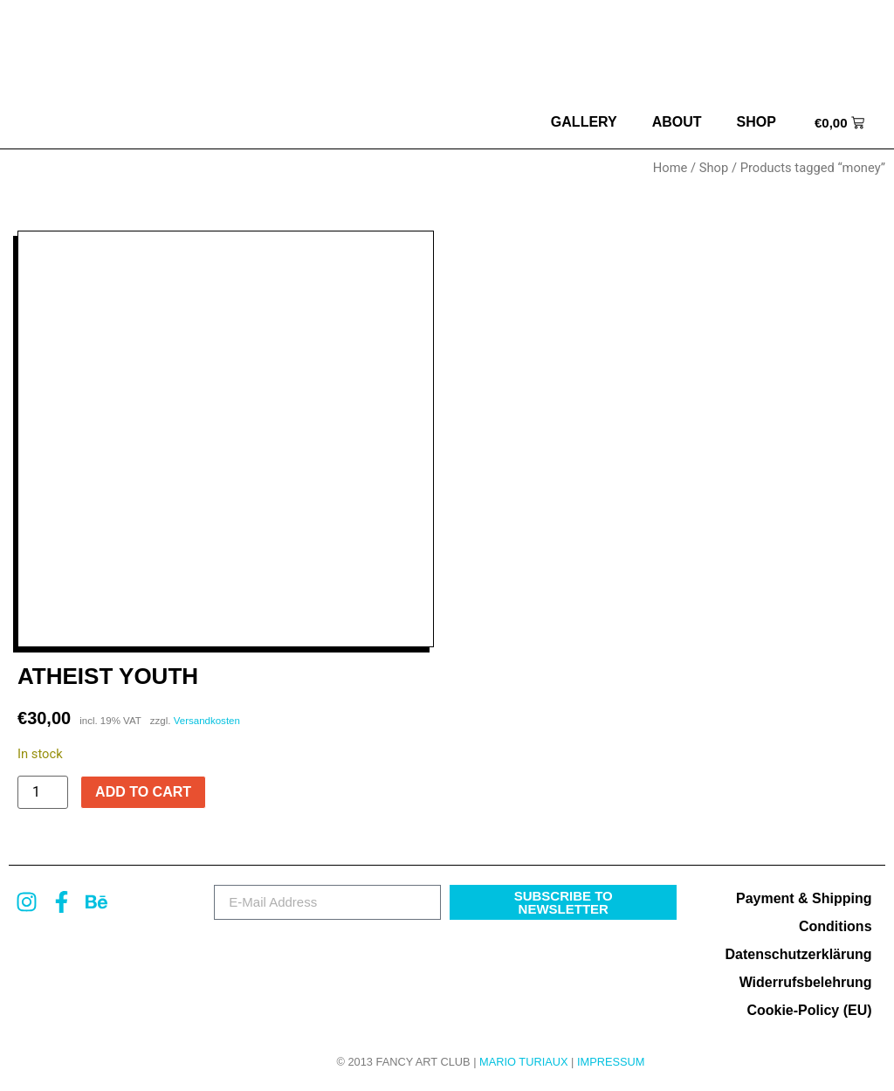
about (677, 121)
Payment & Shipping (804, 898)
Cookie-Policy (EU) (808, 1010)
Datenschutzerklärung (798, 954)
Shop (756, 121)
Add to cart (143, 791)
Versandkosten (207, 720)
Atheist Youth (107, 676)
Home (670, 168)
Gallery (584, 121)
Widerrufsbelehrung (805, 982)
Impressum (611, 1061)
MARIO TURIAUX (523, 1061)
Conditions (835, 926)
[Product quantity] (42, 792)
